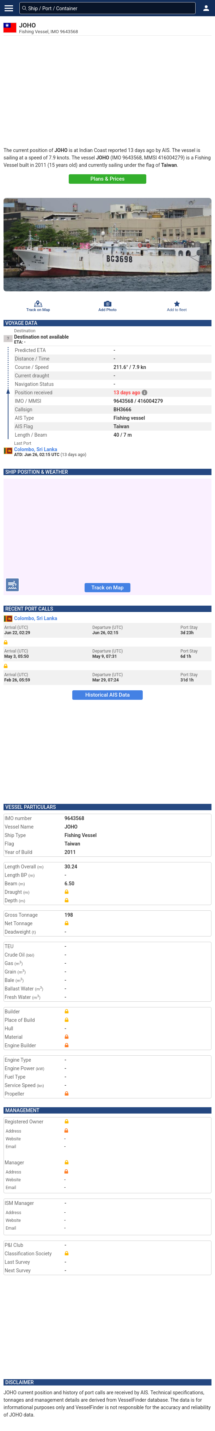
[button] (206, 8)
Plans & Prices (108, 179)
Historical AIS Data (107, 695)
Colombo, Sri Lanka (35, 449)
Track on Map (107, 587)
